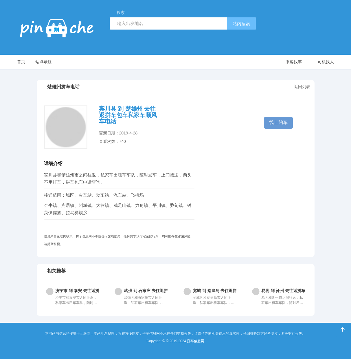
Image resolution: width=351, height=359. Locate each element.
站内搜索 (241, 23)
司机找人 (320, 62)
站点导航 (43, 61)
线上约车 (278, 122)
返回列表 (302, 86)
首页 (21, 61)
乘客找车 (288, 62)
